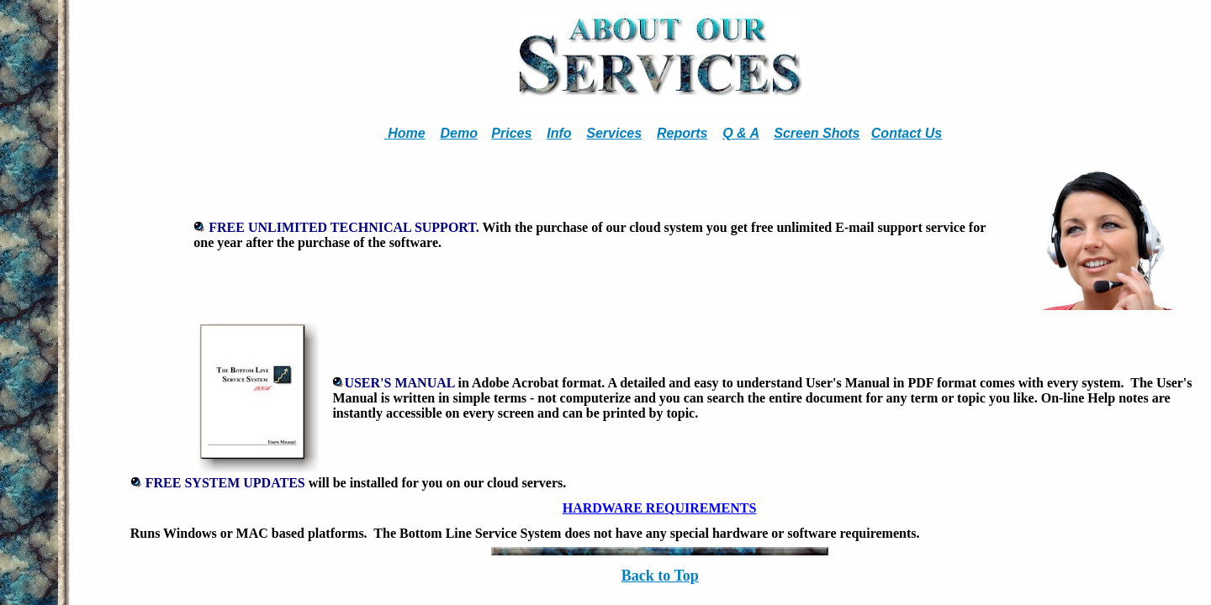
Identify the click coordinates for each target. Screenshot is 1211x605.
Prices (511, 133)
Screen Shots (816, 133)
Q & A (740, 133)
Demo (458, 133)
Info (559, 133)
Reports (682, 133)
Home (405, 133)
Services (614, 133)
